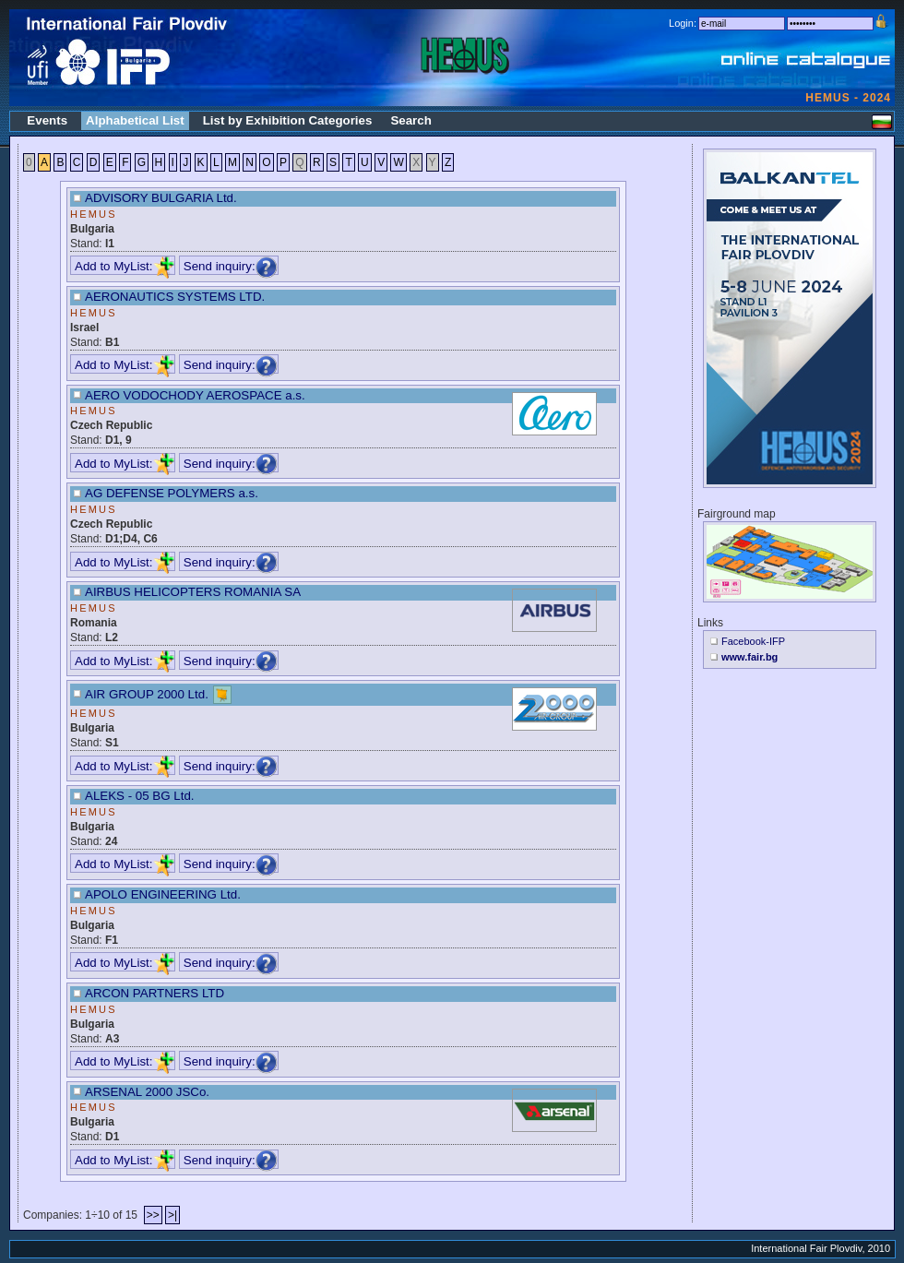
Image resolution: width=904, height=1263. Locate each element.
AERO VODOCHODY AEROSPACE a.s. (195, 395)
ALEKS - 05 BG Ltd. (140, 796)
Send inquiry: (231, 266)
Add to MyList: (124, 266)
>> (153, 1215)
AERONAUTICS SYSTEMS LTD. (175, 297)
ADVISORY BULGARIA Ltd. (161, 198)
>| (172, 1215)
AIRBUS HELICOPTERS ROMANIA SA (193, 592)
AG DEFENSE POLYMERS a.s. (171, 493)
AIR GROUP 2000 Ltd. (146, 694)
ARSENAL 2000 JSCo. (147, 1092)
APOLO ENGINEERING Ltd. (163, 894)
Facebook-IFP (753, 641)
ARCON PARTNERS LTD (154, 993)
